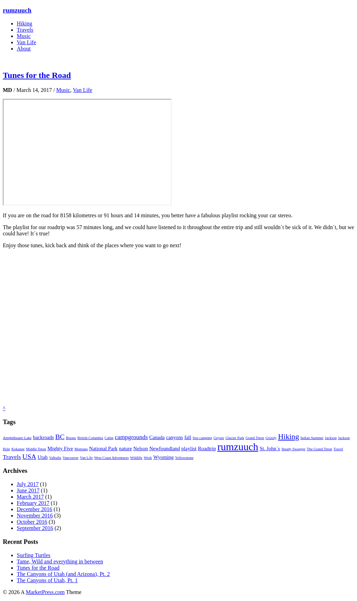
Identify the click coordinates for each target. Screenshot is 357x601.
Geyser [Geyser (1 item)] (219, 438)
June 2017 (28, 490)
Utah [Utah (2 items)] (43, 457)
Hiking (24, 23)
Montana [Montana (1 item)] (81, 449)
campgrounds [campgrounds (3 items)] (131, 437)
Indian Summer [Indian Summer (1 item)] (312, 438)
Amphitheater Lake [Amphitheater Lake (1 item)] (17, 438)
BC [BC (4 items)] (60, 436)
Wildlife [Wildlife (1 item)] (136, 458)
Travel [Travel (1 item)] (338, 449)
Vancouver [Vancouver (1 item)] (71, 458)
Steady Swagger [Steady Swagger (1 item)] (293, 449)
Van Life (26, 42)
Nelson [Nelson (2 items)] (140, 448)
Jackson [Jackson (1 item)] (331, 438)
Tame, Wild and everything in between (60, 561)
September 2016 (35, 528)
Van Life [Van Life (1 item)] (86, 458)
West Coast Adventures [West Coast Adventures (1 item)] (111, 458)
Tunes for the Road (37, 75)
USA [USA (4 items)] (29, 456)
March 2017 (30, 497)
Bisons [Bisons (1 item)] (71, 438)
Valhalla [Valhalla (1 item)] (55, 458)
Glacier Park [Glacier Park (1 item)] (235, 438)
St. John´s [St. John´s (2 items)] (270, 448)
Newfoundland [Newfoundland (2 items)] (164, 448)
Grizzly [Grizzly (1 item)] (270, 438)
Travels (25, 30)
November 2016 (35, 515)
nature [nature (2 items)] (125, 448)
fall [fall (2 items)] (187, 437)
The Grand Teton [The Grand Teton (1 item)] (319, 449)
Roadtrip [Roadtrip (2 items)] (207, 448)
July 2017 (28, 484)
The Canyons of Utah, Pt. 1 (47, 580)
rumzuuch (17, 10)
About (24, 49)
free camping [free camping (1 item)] (202, 438)
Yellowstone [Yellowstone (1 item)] (184, 458)
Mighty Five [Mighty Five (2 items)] (60, 448)
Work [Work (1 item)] (148, 458)
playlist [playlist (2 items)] (189, 448)
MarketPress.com (45, 592)
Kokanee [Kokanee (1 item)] (18, 449)
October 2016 (32, 522)
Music (24, 36)
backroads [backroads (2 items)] (43, 437)
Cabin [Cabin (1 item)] (109, 438)
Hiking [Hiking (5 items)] (288, 436)
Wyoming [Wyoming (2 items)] (163, 457)
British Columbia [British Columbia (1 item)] (90, 438)
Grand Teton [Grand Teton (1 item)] (254, 438)
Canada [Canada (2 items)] (157, 437)
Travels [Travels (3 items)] (12, 456)
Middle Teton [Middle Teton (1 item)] (36, 449)
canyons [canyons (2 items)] (174, 437)
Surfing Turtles (33, 555)
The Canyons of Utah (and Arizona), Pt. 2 (63, 574)
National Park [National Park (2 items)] (103, 448)
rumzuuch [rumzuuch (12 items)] (237, 446)
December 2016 (34, 509)
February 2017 (33, 503)
